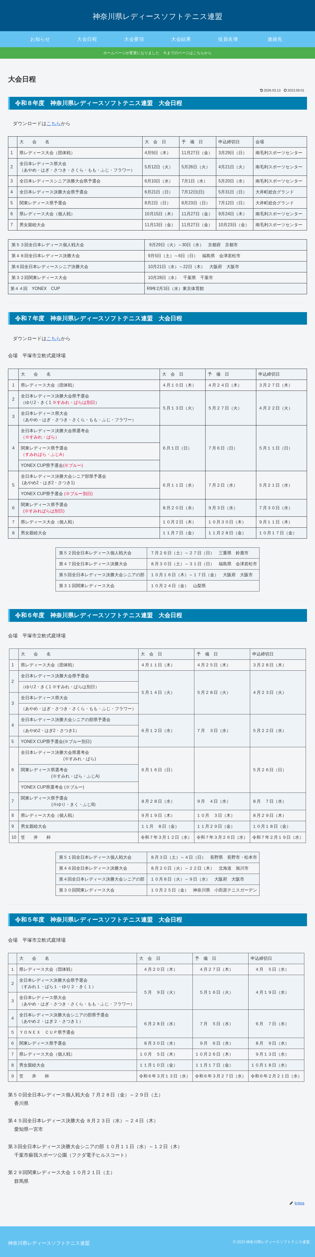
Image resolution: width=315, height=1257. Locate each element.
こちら (53, 123)
